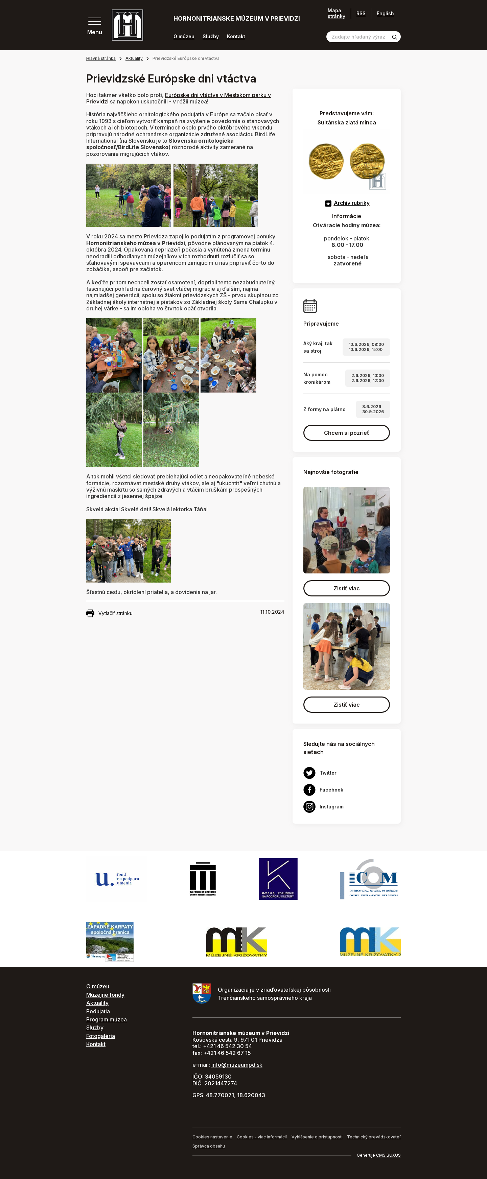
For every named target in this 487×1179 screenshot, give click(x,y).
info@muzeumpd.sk (236, 1064)
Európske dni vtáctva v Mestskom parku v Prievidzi (178, 98)
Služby (211, 36)
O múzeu (183, 36)
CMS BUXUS (388, 1155)
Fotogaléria (100, 1036)
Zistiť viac (346, 588)
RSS (361, 13)
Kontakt (236, 36)
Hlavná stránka (101, 58)
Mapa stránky (336, 13)
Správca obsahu (208, 1146)
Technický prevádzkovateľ (374, 1136)
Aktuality (134, 58)
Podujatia (98, 1011)
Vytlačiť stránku (109, 613)
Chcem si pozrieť (346, 432)
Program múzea (106, 1019)
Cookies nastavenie (212, 1136)
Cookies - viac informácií (262, 1136)
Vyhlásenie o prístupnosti (317, 1136)
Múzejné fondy (105, 994)
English (385, 13)
